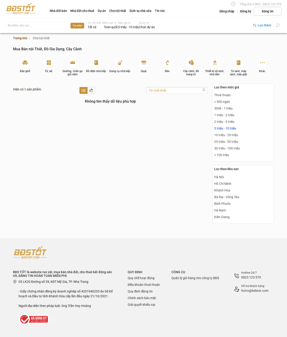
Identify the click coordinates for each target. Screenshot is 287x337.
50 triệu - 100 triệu (227, 148)
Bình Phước (222, 203)
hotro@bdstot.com (254, 290)
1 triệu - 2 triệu (224, 115)
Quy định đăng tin (140, 291)
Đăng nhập (226, 11)
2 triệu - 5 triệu (224, 122)
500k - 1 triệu (223, 108)
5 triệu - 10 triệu (225, 128)
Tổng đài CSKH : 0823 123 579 (260, 4)
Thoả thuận (222, 95)
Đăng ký (245, 11)
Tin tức (160, 11)
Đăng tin (267, 11)
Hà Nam (220, 210)
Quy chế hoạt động (141, 278)
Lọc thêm (262, 25)
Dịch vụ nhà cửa (141, 11)
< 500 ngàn (222, 102)
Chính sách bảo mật (142, 298)
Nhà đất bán (58, 11)
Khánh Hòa (222, 190)
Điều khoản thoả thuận (144, 284)
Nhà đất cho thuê (82, 11)
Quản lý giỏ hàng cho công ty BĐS (195, 278)
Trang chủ (20, 38)
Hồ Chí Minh (222, 183)
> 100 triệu (221, 155)
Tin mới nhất (157, 90)
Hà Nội (219, 177)
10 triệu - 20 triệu (226, 135)
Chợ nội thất (117, 11)
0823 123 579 (251, 277)
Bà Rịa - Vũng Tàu (226, 197)
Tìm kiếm (77, 25)
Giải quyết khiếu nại (141, 304)
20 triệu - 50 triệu (226, 141)
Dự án (102, 11)
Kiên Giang (222, 217)
